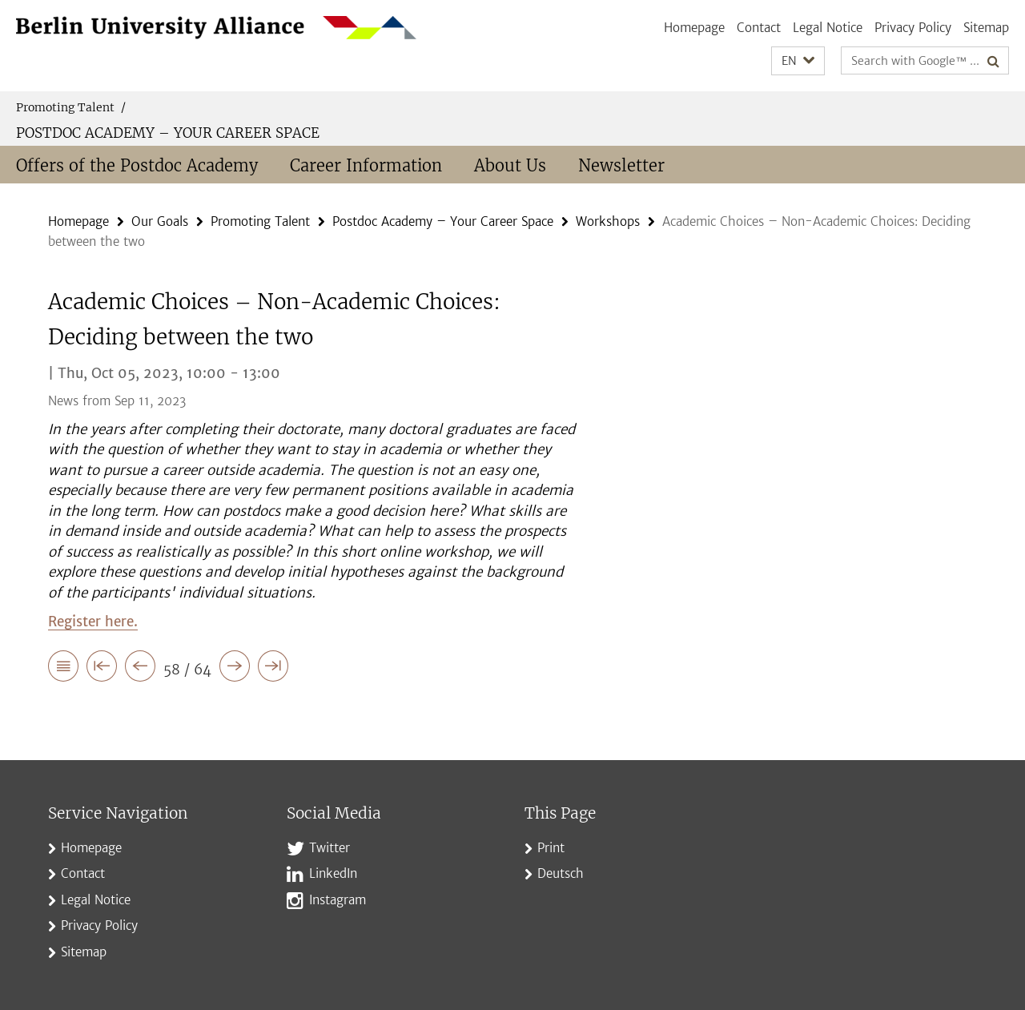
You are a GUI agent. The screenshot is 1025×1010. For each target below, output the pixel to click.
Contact (759, 27)
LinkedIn (333, 873)
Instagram (337, 899)
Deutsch (560, 873)
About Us (510, 165)
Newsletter (621, 165)
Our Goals (159, 221)
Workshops (608, 221)
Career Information (366, 165)
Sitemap (986, 27)
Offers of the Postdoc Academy (137, 165)
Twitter (329, 847)
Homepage (694, 27)
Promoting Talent (71, 107)
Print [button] (551, 847)
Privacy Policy (912, 27)
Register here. (93, 621)
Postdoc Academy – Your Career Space (168, 133)
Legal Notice (827, 27)
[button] (798, 61)
